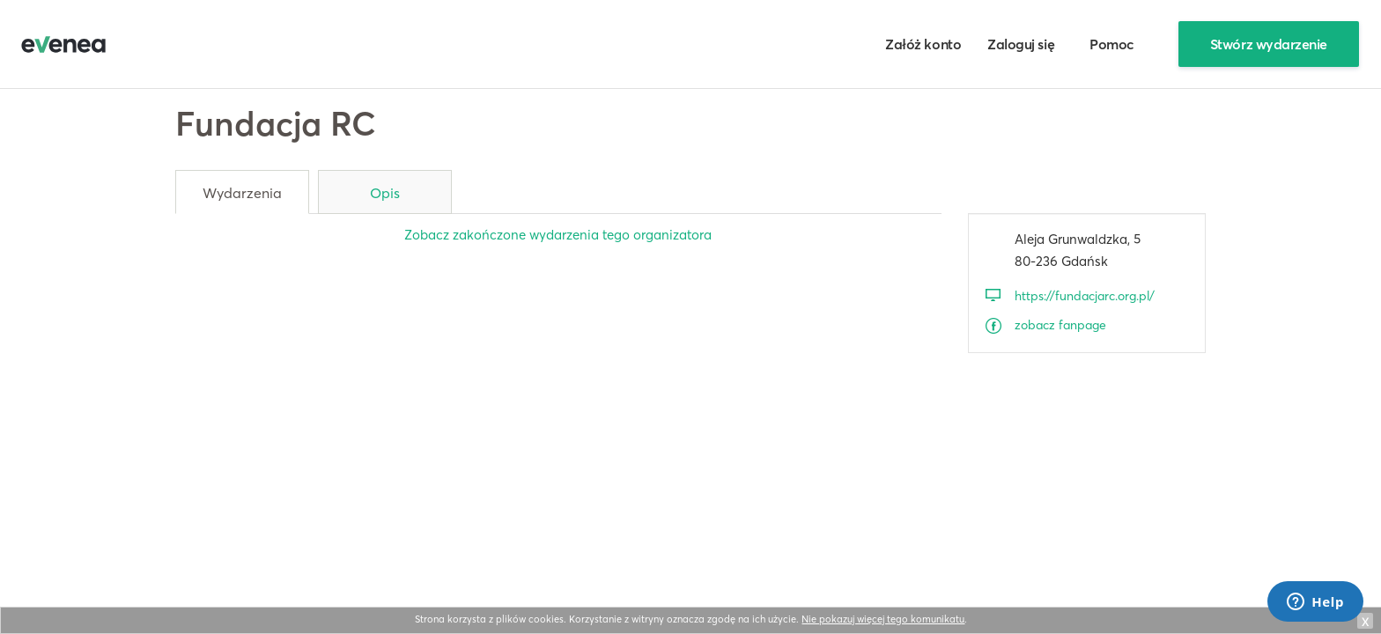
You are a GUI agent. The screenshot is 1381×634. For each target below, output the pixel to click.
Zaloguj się (1020, 44)
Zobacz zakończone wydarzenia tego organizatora (558, 234)
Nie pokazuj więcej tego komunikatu (882, 619)
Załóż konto (923, 44)
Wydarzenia (242, 193)
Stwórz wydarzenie (1268, 44)
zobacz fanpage (1060, 325)
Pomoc (1111, 44)
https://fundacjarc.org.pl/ (1085, 296)
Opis (385, 193)
